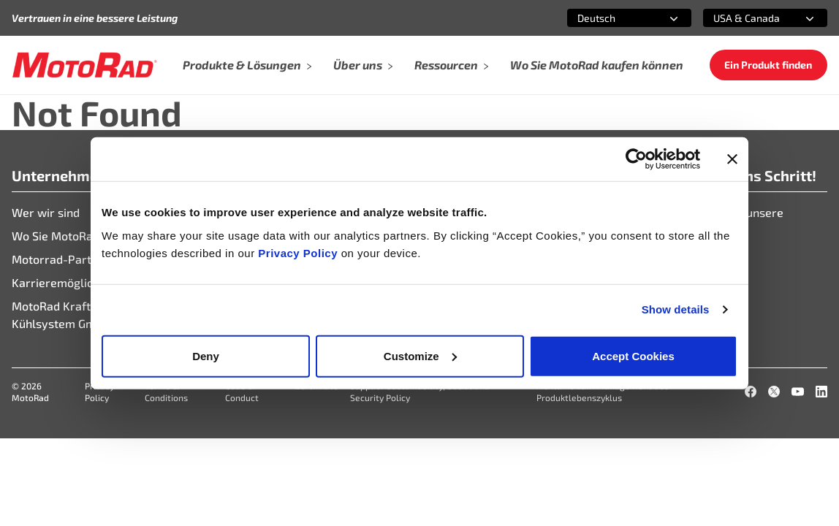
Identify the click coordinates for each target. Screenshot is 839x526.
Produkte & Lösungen (248, 65)
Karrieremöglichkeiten (72, 282)
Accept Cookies (633, 355)
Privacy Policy (299, 252)
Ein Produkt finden (768, 64)
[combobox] (611, 18)
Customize (420, 355)
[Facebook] (750, 391)
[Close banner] (732, 159)
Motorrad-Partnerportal (77, 259)
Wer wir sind (46, 212)
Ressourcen (452, 65)
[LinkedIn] (821, 391)
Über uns (363, 65)
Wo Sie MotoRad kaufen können (596, 65)
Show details (676, 309)
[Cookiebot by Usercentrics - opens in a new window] (636, 159)
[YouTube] (797, 391)
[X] (774, 391)
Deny (205, 355)
